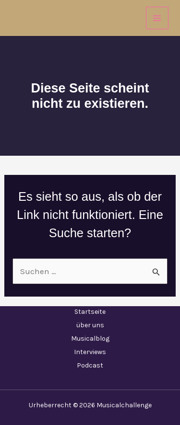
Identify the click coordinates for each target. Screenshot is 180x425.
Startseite (90, 312)
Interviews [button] (90, 352)
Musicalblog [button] (90, 338)
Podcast (90, 365)
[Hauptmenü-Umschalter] (157, 18)
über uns (90, 325)
